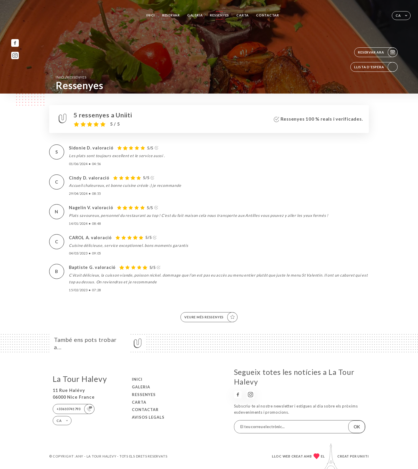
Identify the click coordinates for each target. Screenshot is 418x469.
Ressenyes (219, 15)
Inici (150, 15)
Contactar (267, 15)
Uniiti (363, 456)
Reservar (171, 15)
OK (357, 426)
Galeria (195, 15)
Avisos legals (148, 417)
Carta (242, 15)
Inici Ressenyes (71, 77)
